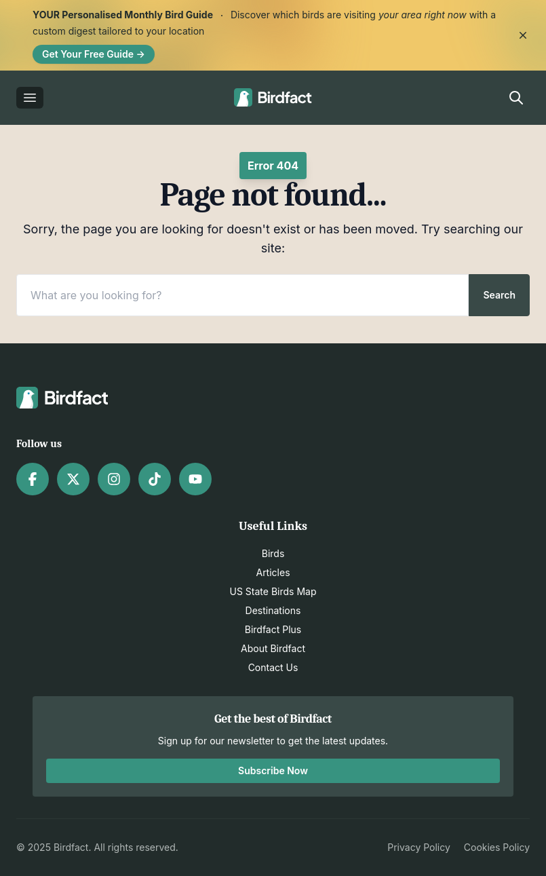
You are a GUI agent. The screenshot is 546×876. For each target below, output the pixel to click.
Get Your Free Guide (93, 54)
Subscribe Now (273, 770)
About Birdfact (273, 648)
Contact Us (273, 667)
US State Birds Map (273, 591)
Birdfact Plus (273, 629)
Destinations (273, 610)
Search (499, 295)
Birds (273, 553)
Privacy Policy (418, 847)
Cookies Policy (497, 847)
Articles (273, 572)
